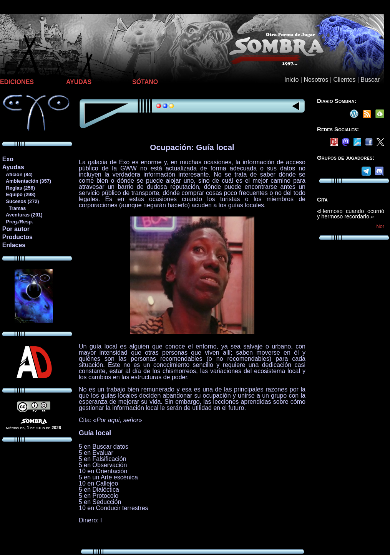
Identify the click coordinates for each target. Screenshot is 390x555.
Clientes (344, 79)
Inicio (291, 79)
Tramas (14, 208)
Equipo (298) (18, 194)
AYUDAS (78, 82)
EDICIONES (17, 82)
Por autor (16, 229)
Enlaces (13, 245)
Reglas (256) (18, 188)
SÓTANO (145, 82)
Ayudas (13, 167)
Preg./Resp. (17, 222)
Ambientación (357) (26, 181)
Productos (17, 237)
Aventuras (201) (22, 215)
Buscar (370, 79)
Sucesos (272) (20, 201)
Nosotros (316, 79)
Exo (7, 159)
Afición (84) (17, 174)
